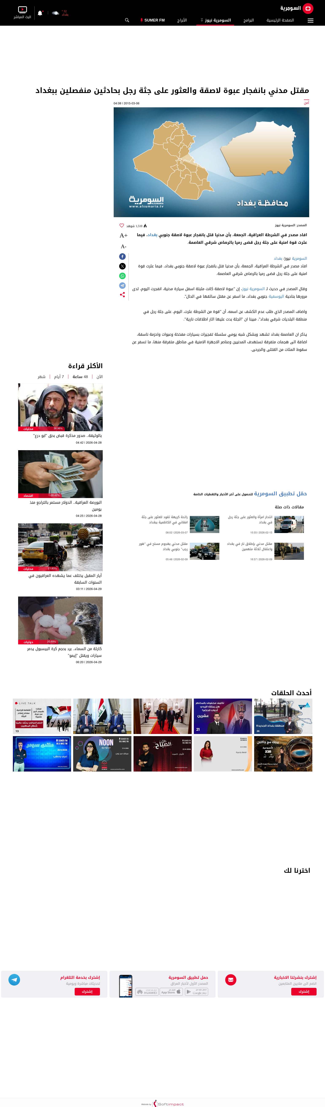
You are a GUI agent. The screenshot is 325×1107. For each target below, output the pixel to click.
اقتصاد (28, 495)
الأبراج (182, 20)
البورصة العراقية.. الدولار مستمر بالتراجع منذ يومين (66, 506)
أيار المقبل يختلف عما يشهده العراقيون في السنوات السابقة (65, 579)
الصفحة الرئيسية (280, 20)
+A (124, 235)
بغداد (152, 234)
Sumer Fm (154, 20)
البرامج (249, 20)
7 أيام (59, 376)
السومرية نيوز (215, 20)
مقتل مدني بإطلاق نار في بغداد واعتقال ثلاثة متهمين (249, 546)
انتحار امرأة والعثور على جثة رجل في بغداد (250, 519)
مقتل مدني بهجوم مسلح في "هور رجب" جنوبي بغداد (163, 546)
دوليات (28, 642)
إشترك (87, 992)
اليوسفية (276, 296)
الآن (100, 376)
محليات (28, 429)
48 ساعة (80, 376)
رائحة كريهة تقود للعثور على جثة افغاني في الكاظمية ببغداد (165, 519)
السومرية (299, 258)
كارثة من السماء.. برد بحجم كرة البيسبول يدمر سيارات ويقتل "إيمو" (64, 652)
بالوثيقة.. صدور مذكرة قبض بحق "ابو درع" (67, 435)
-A (123, 246)
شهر (42, 376)
